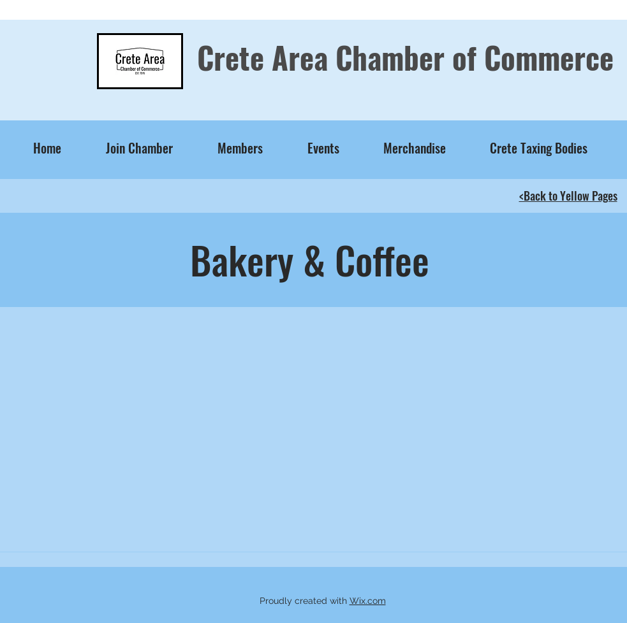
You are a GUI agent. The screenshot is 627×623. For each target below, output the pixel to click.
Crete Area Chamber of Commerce (405, 57)
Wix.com (368, 601)
